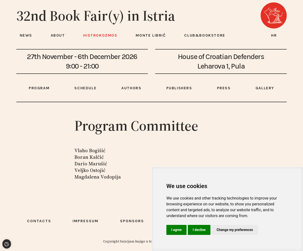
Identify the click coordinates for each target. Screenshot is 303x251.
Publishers (179, 88)
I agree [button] (176, 230)
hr (274, 35)
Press (224, 88)
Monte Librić (151, 35)
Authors (131, 88)
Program (39, 88)
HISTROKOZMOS (100, 35)
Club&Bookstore (204, 35)
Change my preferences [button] (235, 230)
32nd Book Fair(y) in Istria (95, 16)
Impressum (85, 221)
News (26, 35)
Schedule (85, 88)
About (58, 35)
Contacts (39, 221)
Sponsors (132, 221)
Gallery (265, 88)
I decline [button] (199, 230)
